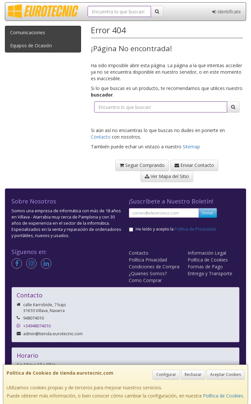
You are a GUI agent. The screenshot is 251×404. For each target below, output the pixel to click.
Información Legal (207, 253)
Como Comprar (145, 280)
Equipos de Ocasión (31, 45)
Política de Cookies (223, 396)
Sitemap (191, 146)
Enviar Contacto (194, 165)
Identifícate (226, 11)
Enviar (207, 213)
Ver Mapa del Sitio (167, 176)
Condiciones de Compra (154, 266)
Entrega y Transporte (210, 273)
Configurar (166, 374)
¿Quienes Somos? (148, 273)
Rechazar (193, 374)
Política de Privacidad (195, 229)
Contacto (100, 137)
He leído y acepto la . (176, 229)
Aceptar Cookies (225, 374)
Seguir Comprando (142, 165)
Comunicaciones (27, 32)
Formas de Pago (205, 266)
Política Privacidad (148, 260)
